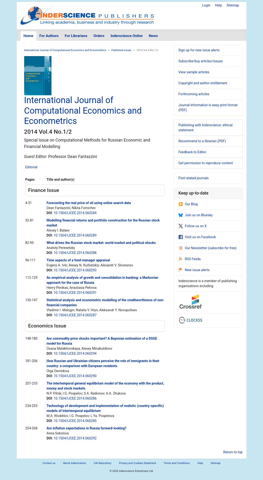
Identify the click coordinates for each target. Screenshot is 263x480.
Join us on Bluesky (196, 215)
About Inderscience (74, 463)
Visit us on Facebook (197, 237)
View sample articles (194, 72)
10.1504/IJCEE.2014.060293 (75, 270)
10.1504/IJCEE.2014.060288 (75, 253)
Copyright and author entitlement (203, 83)
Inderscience (127, 36)
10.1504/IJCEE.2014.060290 (75, 376)
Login (206, 5)
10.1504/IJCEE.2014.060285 (75, 421)
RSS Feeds (190, 259)
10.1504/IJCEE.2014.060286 (75, 398)
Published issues (121, 50)
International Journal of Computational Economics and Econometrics (65, 50)
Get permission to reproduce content (206, 163)
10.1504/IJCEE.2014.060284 (75, 213)
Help (218, 5)
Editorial (31, 167)
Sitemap (233, 5)
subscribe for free (222, 248)
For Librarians (76, 36)
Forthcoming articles (194, 94)
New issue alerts (194, 270)
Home (28, 36)
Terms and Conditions (177, 463)
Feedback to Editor (192, 152)
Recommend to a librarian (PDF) (202, 141)
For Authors (49, 36)
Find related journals (194, 178)
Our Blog (188, 204)
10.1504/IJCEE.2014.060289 (75, 235)
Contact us (49, 463)
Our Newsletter (193, 248)
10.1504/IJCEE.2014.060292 (75, 438)
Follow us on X (193, 226)
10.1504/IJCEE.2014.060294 (75, 353)
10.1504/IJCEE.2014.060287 (75, 315)
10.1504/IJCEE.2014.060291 (75, 293)
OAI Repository (103, 463)
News (153, 36)
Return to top (233, 452)
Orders (98, 36)
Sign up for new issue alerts (199, 50)
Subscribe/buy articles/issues (201, 61)
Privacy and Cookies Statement (137, 463)
